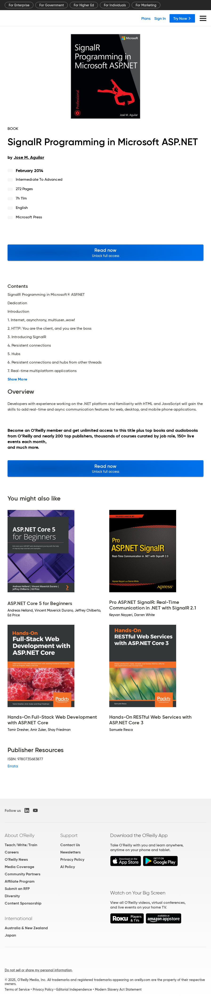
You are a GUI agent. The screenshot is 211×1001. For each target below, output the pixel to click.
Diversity (12, 895)
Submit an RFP (17, 888)
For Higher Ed (84, 5)
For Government (51, 5)
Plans (145, 18)
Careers (12, 852)
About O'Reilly (19, 835)
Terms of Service (17, 989)
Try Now (182, 18)
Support (69, 835)
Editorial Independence (74, 989)
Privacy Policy (72, 859)
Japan (10, 935)
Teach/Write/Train (21, 844)
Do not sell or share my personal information (38, 970)
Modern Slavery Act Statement (118, 989)
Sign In (160, 18)
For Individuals (115, 5)
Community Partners (22, 874)
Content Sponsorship (23, 903)
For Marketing (146, 5)
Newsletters (70, 852)
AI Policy (67, 866)
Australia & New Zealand (26, 927)
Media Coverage (19, 866)
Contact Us (70, 844)
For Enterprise (19, 5)
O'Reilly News (16, 859)
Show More (17, 379)
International (18, 918)
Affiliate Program (20, 881)
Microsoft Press (29, 217)
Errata (13, 766)
